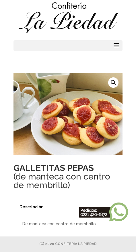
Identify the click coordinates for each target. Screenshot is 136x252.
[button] (113, 82)
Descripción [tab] (32, 207)
